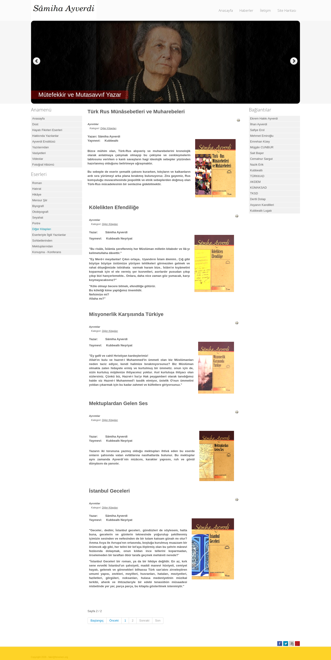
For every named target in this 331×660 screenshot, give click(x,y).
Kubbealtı (256, 170)
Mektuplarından (42, 246)
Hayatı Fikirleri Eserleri (47, 130)
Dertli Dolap (258, 199)
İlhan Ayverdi (258, 124)
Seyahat (37, 217)
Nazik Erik (257, 164)
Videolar (37, 159)
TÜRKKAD (257, 176)
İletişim (265, 10)
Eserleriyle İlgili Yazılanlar (49, 235)
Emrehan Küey (260, 141)
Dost (35, 124)
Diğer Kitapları (41, 229)
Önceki (114, 620)
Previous (36, 61)
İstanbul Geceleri (109, 491)
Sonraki (144, 620)
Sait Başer (257, 153)
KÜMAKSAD (258, 187)
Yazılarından (40, 147)
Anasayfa (226, 10)
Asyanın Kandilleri (262, 205)
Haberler (246, 10)
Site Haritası (286, 10)
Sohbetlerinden (42, 240)
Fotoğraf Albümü (43, 164)
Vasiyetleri (39, 153)
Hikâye (36, 194)
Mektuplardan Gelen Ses (118, 403)
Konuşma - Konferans (46, 252)
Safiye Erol (257, 130)
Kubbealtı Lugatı (261, 210)
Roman (37, 183)
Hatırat (36, 188)
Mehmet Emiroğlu (262, 135)
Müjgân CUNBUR (262, 147)
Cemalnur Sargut (261, 159)
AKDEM (255, 182)
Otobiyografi (40, 211)
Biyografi (38, 206)
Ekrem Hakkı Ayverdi (264, 118)
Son (157, 620)
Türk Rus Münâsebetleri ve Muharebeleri (136, 111)
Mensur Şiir (39, 200)
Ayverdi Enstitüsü (43, 141)
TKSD (254, 193)
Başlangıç (97, 620)
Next (294, 61)
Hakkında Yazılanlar (45, 135)
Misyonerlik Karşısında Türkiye (126, 314)
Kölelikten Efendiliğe (114, 207)
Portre (36, 223)
